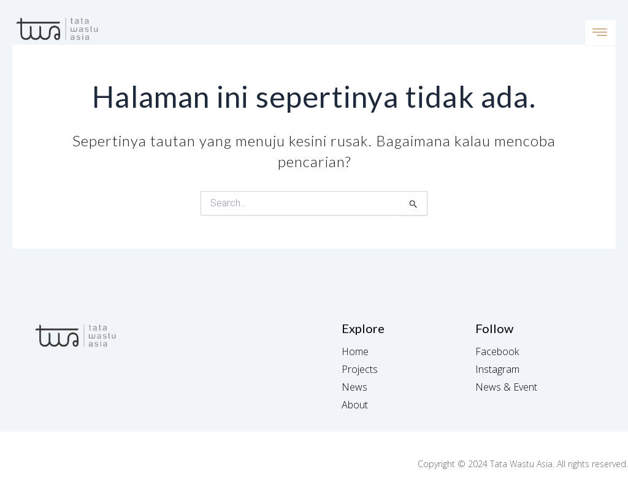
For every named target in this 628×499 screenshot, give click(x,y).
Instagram (497, 369)
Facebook (497, 351)
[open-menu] (600, 32)
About (355, 404)
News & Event (506, 387)
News (354, 387)
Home (355, 351)
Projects (360, 369)
